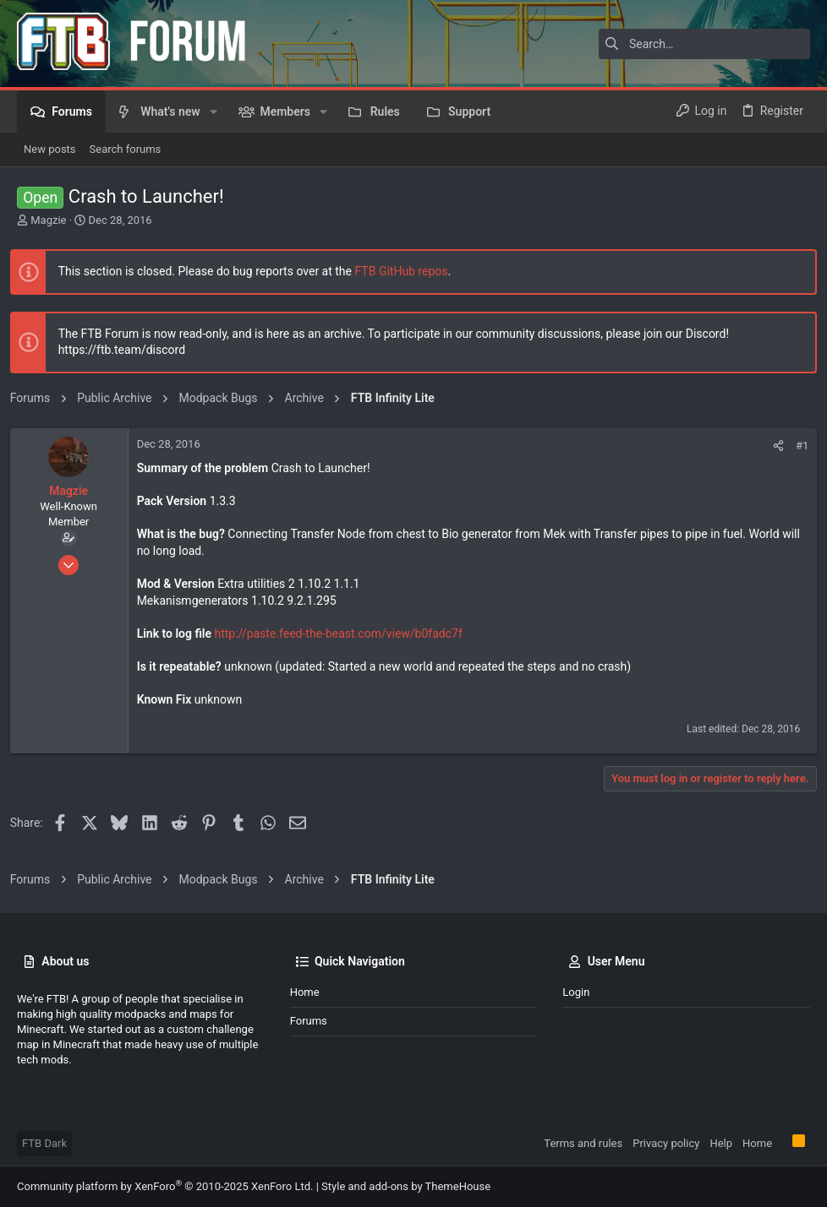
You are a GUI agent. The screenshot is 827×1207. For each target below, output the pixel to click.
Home (305, 992)
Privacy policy (666, 1143)
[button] (213, 111)
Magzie (48, 220)
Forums (308, 1020)
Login (575, 992)
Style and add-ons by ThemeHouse (405, 1186)
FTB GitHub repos (408, 271)
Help (720, 1143)
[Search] (704, 44)
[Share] (771, 446)
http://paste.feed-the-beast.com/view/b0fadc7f (345, 633)
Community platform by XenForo (165, 1186)
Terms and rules (583, 1143)
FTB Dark (44, 1143)
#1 (795, 445)
